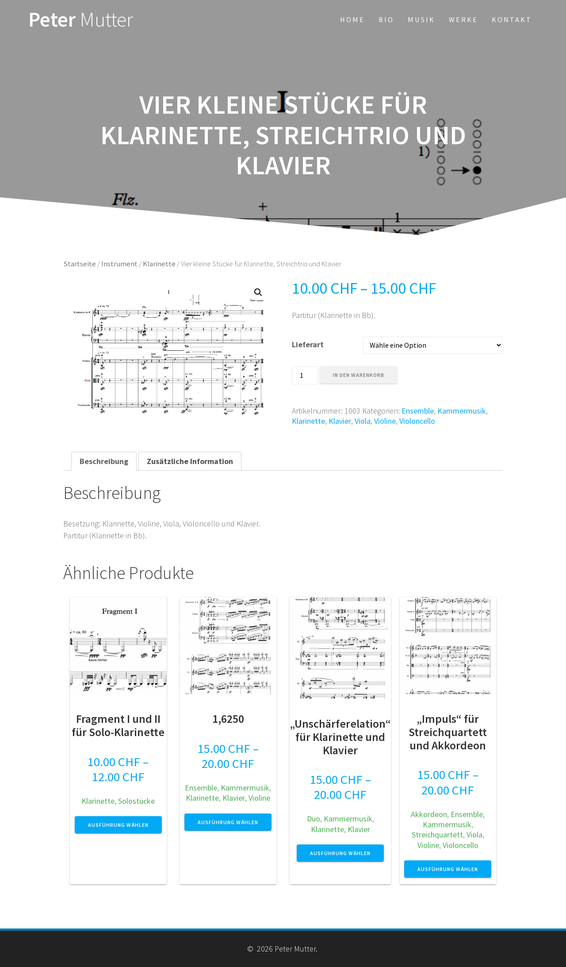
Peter (80, 19)
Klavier (340, 421)
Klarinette (159, 264)
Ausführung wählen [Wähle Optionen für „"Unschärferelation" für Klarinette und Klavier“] (340, 853)
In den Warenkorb (358, 375)
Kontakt (512, 19)
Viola (363, 421)
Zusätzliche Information (190, 461)
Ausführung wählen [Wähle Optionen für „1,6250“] (228, 822)
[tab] (104, 461)
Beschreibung (104, 461)
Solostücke (136, 801)
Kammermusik (461, 411)
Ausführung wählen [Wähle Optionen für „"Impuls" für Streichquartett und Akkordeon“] (447, 869)
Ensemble (418, 411)
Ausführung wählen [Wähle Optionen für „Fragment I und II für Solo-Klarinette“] (118, 824)
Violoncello (417, 421)
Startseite (79, 264)
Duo (313, 819)
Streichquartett (437, 834)
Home (352, 19)
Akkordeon (429, 814)
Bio (386, 19)
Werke (463, 19)
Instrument (119, 264)
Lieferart (308, 344)
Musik (421, 19)
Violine (385, 421)
